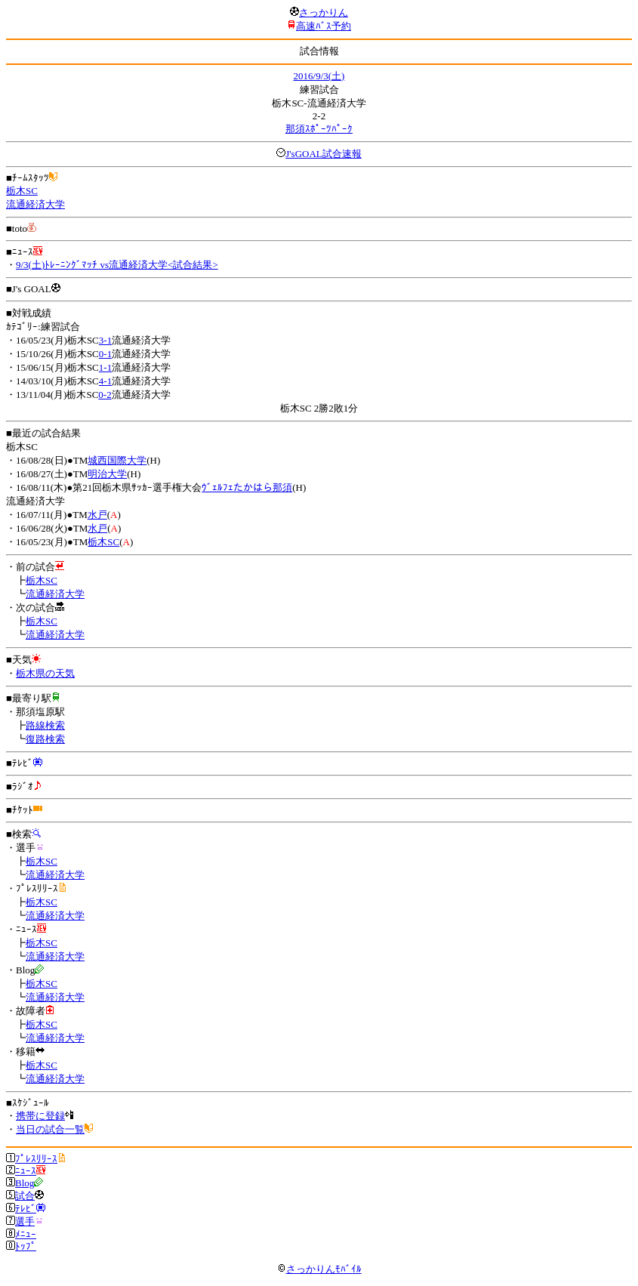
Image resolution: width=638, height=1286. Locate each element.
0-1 (105, 353)
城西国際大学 (117, 460)
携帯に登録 (40, 1115)
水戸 (97, 514)
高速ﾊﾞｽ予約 (323, 26)
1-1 (105, 367)
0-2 (104, 394)
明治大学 (107, 474)
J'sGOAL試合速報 (323, 153)
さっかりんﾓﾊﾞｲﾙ (319, 1269)
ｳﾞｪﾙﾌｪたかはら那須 (247, 487)
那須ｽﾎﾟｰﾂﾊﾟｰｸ (319, 128)
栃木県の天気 (45, 673)
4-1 (105, 381)
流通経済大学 (35, 204)
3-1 (105, 340)
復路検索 (45, 739)
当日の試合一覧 (50, 1129)
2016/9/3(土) (319, 76)
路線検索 (45, 725)
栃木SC (22, 190)
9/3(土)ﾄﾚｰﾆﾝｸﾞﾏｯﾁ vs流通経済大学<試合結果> (117, 264)
